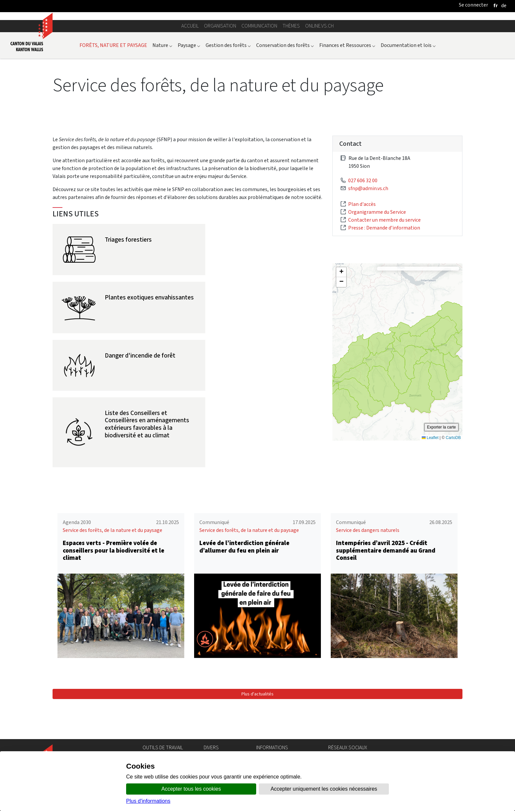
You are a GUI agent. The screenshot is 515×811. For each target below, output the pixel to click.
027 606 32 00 (362, 251)
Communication (259, 96)
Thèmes (291, 96)
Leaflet (430, 508)
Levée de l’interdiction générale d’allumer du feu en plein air (244, 571)
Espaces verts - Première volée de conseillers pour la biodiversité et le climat (113, 574)
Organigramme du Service (377, 282)
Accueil (190, 96)
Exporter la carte (441, 497)
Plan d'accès (362, 274)
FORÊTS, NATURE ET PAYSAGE (113, 115)
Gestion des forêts (228, 115)
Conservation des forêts (285, 115)
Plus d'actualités (257, 718)
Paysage (189, 115)
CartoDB (453, 508)
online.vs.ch (319, 96)
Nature (162, 115)
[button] (341, 343)
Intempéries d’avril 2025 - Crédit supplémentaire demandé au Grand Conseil (385, 574)
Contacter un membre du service (384, 290)
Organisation (220, 96)
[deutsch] (503, 5)
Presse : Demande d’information (384, 298)
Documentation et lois (408, 115)
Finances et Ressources (347, 115)
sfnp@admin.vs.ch (368, 258)
